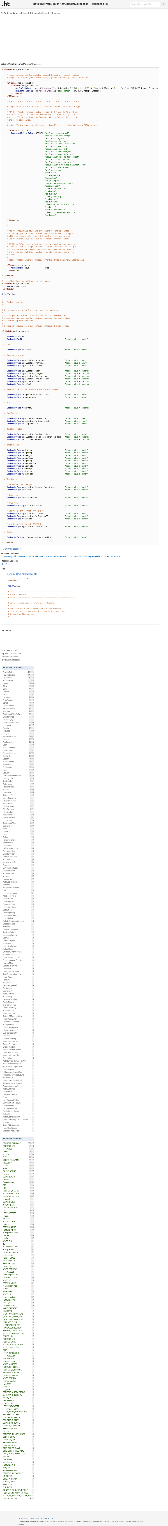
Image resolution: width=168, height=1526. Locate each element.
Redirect (18, 697)
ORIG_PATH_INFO (18, 1479)
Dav (18, 890)
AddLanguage (18, 901)
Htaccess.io (23, 1518)
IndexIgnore (18, 778)
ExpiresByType (50, 556)
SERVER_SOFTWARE (18, 1423)
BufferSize (18, 1114)
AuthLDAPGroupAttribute (18, 1125)
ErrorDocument (18, 700)
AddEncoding (10, 13)
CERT (18, 1350)
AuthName (18, 784)
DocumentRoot (18, 904)
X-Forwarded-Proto (18, 1246)
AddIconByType (18, 932)
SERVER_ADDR (18, 1202)
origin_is (18, 1389)
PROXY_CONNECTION (18, 1327)
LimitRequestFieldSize (18, 1102)
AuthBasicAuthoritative (18, 974)
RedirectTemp (18, 786)
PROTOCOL (18, 1484)
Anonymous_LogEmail (18, 1086)
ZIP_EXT (18, 1467)
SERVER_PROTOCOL (18, 1428)
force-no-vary (18, 1182)
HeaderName (18, 879)
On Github (8, 549)
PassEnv (18, 979)
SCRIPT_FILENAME (18, 1160)
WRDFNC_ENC (18, 1358)
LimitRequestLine (18, 1108)
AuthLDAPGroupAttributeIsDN (18, 1119)
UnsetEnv (18, 968)
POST (18, 1188)
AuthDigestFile (18, 1013)
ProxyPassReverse (18, 1027)
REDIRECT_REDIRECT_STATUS (18, 1493)
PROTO (18, 1224)
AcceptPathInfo (18, 862)
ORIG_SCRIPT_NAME (18, 1448)
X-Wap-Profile (18, 1249)
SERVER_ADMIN (18, 1283)
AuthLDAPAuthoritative (18, 1080)
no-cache (18, 1218)
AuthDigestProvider (18, 971)
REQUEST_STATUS (18, 1442)
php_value (18, 725)
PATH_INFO (18, 1291)
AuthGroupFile (18, 817)
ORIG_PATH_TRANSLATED (18, 1453)
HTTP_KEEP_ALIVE (18, 1347)
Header (79, 556)
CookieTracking (18, 1038)
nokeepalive (18, 1255)
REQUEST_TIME (18, 1439)
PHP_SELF (18, 1431)
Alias (18, 828)
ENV (18, 1157)
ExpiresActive (37, 556)
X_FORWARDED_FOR (18, 1325)
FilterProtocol (18, 809)
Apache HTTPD (47, 1518)
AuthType (18, 792)
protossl (18, 1199)
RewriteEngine (18, 675)
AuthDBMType (18, 1089)
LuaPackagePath (18, 1033)
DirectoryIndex (18, 717)
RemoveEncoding (18, 999)
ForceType (18, 820)
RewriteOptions (18, 800)
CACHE (18, 1235)
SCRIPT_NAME (18, 1361)
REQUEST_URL (18, 1339)
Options (18, 683)
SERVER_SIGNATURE (18, 1425)
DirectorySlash (18, 854)
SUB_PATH (18, 1487)
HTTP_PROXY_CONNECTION (18, 1411)
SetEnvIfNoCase (113, 556)
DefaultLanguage (18, 856)
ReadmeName (18, 870)
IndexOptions (18, 845)
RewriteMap (18, 963)
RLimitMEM (18, 1091)
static (18, 1165)
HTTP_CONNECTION (18, 1353)
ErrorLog (18, 1097)
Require (18, 728)
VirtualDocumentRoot (18, 775)
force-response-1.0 (18, 1274)
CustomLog (18, 988)
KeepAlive (18, 859)
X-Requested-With (18, 1232)
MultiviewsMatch (18, 1030)
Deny (18, 689)
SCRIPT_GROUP (18, 1437)
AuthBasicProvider (18, 882)
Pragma (18, 1216)
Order (85, 556)
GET (18, 1185)
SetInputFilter (18, 1024)
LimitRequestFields (18, 1100)
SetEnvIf (18, 756)
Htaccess (35, 1518)
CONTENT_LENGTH (18, 1375)
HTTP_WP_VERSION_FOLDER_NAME (18, 1496)
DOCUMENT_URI (17, 1498)
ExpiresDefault (62, 556)
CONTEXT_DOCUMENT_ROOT (18, 1490)
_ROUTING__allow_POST (18, 1319)
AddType (18, 711)
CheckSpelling (18, 912)
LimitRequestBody (18, 868)
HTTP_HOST (18, 1148)
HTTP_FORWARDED (18, 1406)
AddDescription (18, 896)
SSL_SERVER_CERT (18, 1414)
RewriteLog (18, 996)
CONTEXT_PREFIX (18, 1252)
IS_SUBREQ (18, 1311)
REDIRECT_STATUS (18, 1190)
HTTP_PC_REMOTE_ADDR (18, 1333)
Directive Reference (10, 657)
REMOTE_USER (18, 1263)
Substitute (18, 943)
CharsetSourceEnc (18, 929)
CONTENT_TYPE (18, 1277)
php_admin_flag (18, 1005)
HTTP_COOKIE (18, 1221)
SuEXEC (18, 1122)
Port (18, 770)
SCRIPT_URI (18, 1403)
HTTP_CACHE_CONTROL (18, 1344)
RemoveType (18, 873)
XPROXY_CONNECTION (18, 1330)
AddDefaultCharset (18, 722)
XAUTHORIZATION (18, 1308)
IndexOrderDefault (18, 915)
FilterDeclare (18, 812)
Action (18, 831)
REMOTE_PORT (18, 1465)
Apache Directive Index (11, 653)
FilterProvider (18, 806)
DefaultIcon (18, 910)
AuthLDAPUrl (18, 993)
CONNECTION (18, 1305)
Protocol (18, 865)
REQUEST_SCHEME (18, 1372)
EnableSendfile (18, 1047)
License (17, 549)
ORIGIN (18, 1179)
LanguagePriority (18, 935)
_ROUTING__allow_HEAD (18, 1314)
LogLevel (18, 1035)
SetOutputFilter (18, 747)
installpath (18, 1462)
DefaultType (18, 949)
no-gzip (18, 1174)
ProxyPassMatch (18, 1019)
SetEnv (18, 772)
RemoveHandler (18, 840)
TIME (18, 1168)
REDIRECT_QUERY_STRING (18, 1392)
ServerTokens (18, 761)
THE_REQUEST (18, 1204)
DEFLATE (5, 564)
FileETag (72, 556)
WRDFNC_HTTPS (18, 1364)
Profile (18, 1238)
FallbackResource (18, 848)
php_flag (18, 733)
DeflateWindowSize (18, 1130)
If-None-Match (18, 1297)
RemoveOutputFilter (18, 1021)
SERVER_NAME (18, 1227)
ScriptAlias (18, 982)
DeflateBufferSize (18, 1094)
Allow (18, 686)
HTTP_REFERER (18, 1213)
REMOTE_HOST (18, 1300)
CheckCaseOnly (18, 1007)
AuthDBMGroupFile (18, 1055)
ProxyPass (18, 977)
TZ (18, 1244)
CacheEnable (18, 1105)
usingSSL (18, 1386)
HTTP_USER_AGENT (18, 1193)
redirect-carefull (18, 1381)
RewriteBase (18, 680)
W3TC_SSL (18, 1280)
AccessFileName (18, 1044)
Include (18, 739)
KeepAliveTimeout (18, 1128)
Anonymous (18, 842)
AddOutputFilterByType (21, 556)
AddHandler (18, 781)
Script (103, 556)
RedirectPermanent (18, 887)
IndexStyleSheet (18, 907)
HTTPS (18, 1154)
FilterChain (18, 803)
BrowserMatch (18, 764)
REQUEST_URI (18, 1146)
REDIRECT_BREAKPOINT (18, 1473)
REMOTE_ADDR (18, 1230)
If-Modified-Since (18, 1286)
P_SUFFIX (18, 1383)
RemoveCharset (18, 954)
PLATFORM (18, 1459)
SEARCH (18, 1288)
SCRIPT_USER (18, 1481)
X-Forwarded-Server (18, 1409)
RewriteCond (18, 677)
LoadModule (18, 918)
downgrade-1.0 (18, 1260)
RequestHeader (94, 556)
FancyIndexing (18, 851)
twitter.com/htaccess (11, 660)
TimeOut (18, 876)
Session (18, 789)
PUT (18, 1210)
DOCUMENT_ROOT (18, 1207)
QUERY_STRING (18, 1171)
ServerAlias (18, 1058)
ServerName (18, 898)
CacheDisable (18, 1002)
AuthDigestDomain (18, 1041)
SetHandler (18, 826)
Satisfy (18, 758)
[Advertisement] (84, 37)
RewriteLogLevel (18, 985)
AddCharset (18, 750)
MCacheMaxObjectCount (18, 1075)
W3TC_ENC (18, 1241)
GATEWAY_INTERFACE (18, 1395)
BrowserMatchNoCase (18, 951)
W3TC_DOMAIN (18, 1378)
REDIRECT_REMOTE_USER (18, 1434)
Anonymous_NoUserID (18, 1083)
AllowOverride (18, 814)
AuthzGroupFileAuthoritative (18, 1061)
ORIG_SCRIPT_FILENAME (18, 1451)
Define (18, 837)
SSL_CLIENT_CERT (18, 1420)
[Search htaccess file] (145, 4)
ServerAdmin (18, 1010)
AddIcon (18, 884)
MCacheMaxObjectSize (18, 1072)
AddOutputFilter (18, 823)
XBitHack (18, 926)
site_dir (18, 1456)
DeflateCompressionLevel (18, 921)
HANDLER (18, 1266)
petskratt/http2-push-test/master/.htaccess (40, 13)
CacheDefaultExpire (18, 1111)
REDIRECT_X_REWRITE (18, 1369)
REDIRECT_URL (18, 1341)
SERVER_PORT (18, 1176)
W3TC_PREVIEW (18, 1269)
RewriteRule (18, 672)
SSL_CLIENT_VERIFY (18, 1417)
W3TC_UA (18, 1294)
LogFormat (18, 991)
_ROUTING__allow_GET (18, 1316)
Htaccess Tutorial (9, 650)
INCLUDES (18, 1162)
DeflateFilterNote (18, 965)
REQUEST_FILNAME (18, 1367)
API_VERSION (18, 1400)
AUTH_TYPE (18, 1397)
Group (18, 834)
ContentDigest (18, 940)
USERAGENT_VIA (18, 1322)
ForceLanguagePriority (18, 960)
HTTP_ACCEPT (18, 1272)
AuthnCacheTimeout (18, 1116)
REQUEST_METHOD (18, 1196)
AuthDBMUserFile (18, 1052)
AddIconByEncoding (18, 957)
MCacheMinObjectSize (18, 1066)
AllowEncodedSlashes (18, 1049)
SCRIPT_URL (18, 1336)
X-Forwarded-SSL (18, 1470)
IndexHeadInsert (18, 946)
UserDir (18, 937)
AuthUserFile (18, 795)
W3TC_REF (18, 1302)
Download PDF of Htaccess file (22, 574)
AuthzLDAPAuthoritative (18, 1016)
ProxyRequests (18, 1069)
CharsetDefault (18, 923)
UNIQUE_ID (18, 1476)
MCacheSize (18, 1077)
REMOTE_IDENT (18, 1445)
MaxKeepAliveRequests (18, 1063)
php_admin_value (18, 893)
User (18, 744)
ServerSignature (18, 798)
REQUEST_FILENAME (18, 1143)
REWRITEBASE (18, 1258)
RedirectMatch (18, 767)
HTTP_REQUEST (18, 1355)
